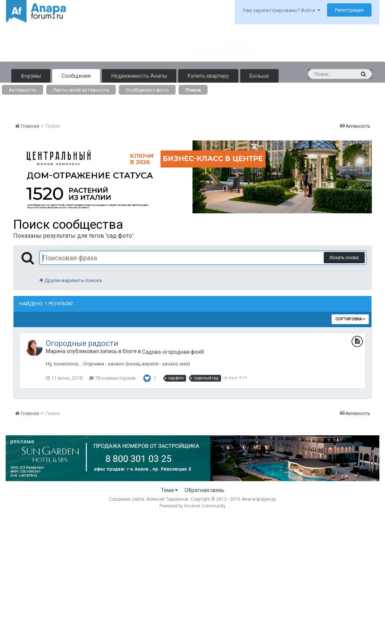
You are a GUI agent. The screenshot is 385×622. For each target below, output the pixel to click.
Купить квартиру (208, 76)
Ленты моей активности (81, 90)
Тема (169, 490)
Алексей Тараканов (167, 499)
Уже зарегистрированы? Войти (281, 10)
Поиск (193, 90)
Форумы (31, 76)
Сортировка (350, 319)
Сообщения (76, 76)
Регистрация (349, 10)
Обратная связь (204, 490)
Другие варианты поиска (70, 280)
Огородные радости (82, 343)
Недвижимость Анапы (139, 76)
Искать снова (344, 257)
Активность (22, 90)
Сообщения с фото (147, 90)
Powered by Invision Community (192, 506)
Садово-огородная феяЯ (173, 352)
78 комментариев (112, 378)
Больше (259, 76)
